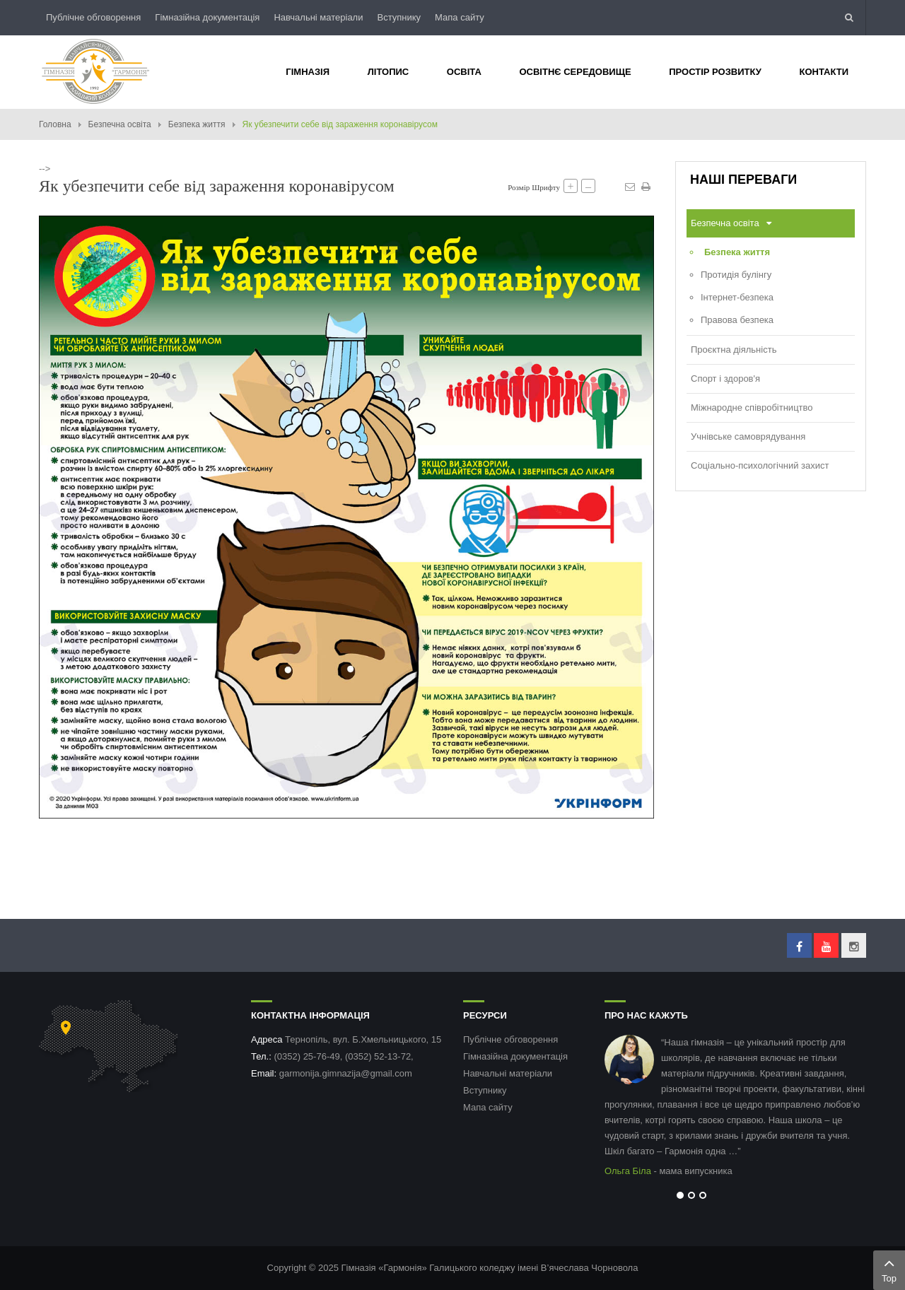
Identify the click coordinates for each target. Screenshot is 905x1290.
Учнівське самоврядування (748, 436)
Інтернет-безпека (737, 297)
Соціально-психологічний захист (760, 465)
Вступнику (399, 17)
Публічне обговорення (93, 17)
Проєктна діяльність (733, 349)
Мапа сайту (459, 17)
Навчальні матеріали (318, 17)
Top (889, 1269)
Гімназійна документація (207, 17)
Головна (55, 124)
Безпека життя (197, 124)
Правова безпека (737, 320)
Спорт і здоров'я (725, 378)
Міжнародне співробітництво (752, 407)
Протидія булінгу (736, 274)
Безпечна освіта (119, 124)
